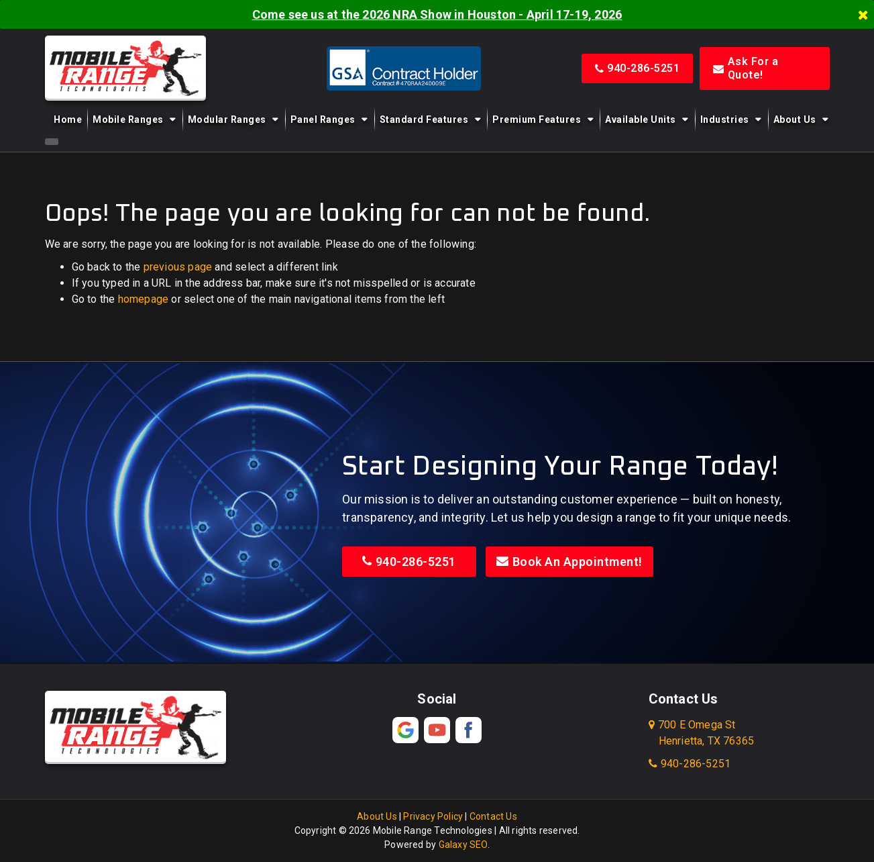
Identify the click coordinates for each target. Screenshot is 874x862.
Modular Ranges (227, 119)
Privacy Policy (433, 816)
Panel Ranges (323, 119)
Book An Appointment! (569, 562)
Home (68, 119)
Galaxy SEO (463, 844)
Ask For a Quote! (745, 68)
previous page (178, 266)
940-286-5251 (637, 68)
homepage (143, 299)
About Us (794, 119)
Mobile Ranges (128, 119)
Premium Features (536, 119)
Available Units (640, 119)
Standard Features (424, 119)
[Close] (863, 14)
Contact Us (493, 816)
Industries (724, 119)
